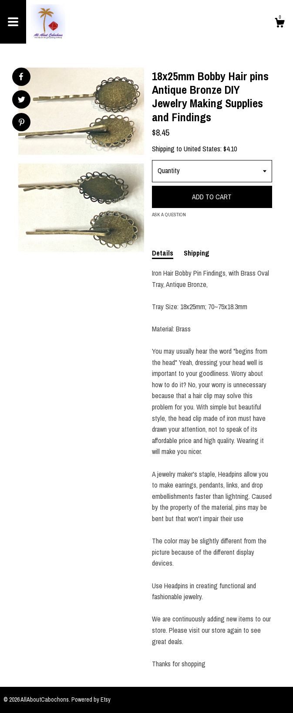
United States (202, 149)
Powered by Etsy (91, 699)
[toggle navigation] (13, 22)
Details (162, 253)
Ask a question (169, 215)
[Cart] (279, 24)
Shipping (196, 253)
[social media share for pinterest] (21, 123)
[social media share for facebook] (20, 77)
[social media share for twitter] (21, 100)
